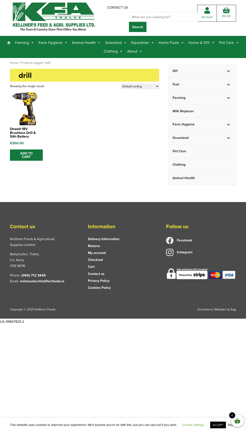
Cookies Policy (99, 287)
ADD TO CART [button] (26, 155)
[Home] (9, 42)
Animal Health (86, 42)
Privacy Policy (99, 280)
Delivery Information (103, 238)
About (135, 51)
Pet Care (229, 42)
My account (97, 252)
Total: (226, 13)
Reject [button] (232, 424)
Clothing (113, 51)
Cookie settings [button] (193, 424)
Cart (91, 266)
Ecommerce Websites (211, 309)
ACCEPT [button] (218, 425)
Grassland (116, 42)
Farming (24, 42)
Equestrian (142, 42)
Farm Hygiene (53, 42)
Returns (94, 245)
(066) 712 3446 (33, 275)
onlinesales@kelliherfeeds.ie (42, 281)
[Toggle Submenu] (228, 71)
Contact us (117, 7)
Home (14, 62)
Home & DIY (202, 42)
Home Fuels (171, 42)
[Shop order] (140, 86)
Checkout (95, 259)
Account (207, 13)
